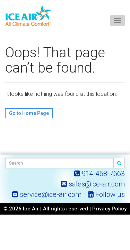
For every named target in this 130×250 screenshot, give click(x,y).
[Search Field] (59, 163)
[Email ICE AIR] (93, 184)
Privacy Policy (109, 209)
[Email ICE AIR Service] (46, 194)
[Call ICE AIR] (99, 173)
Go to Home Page (29, 113)
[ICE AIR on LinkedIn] (106, 194)
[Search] (119, 163)
